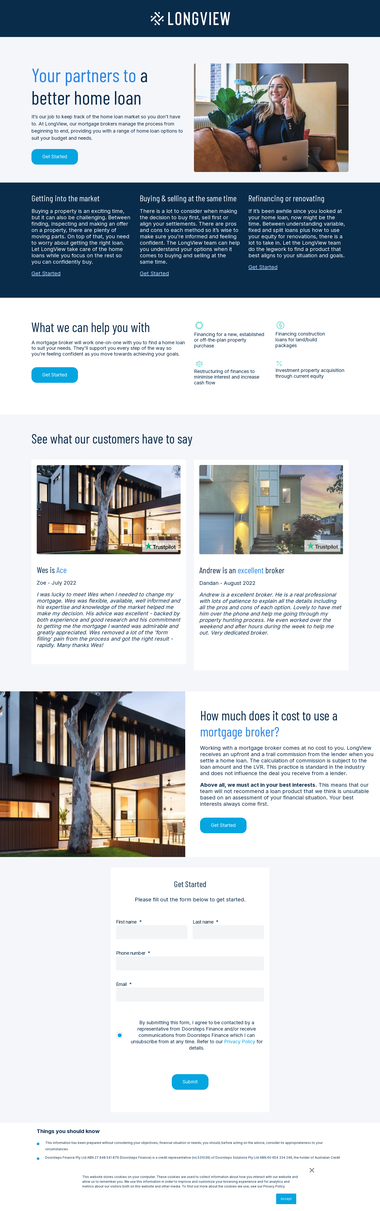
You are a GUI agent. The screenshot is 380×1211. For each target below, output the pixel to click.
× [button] (311, 1169)
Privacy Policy (239, 1041)
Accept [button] (286, 1199)
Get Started (54, 156)
